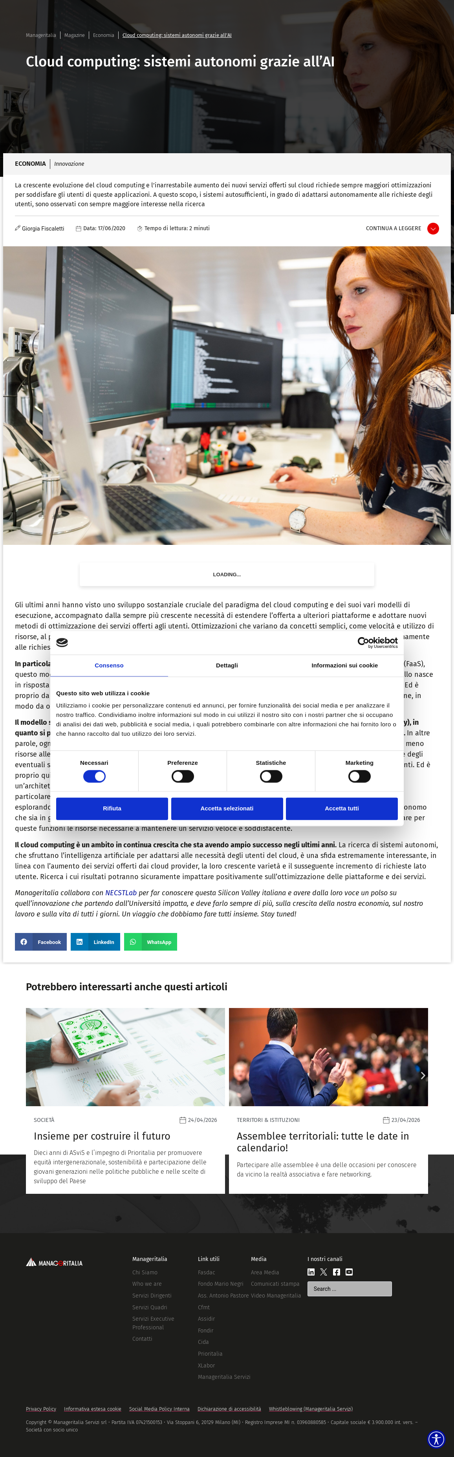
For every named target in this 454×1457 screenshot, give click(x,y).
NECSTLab (121, 893)
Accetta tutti (342, 808)
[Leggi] (224, 1101)
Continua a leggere (393, 228)
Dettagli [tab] (227, 665)
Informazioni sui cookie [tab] (345, 665)
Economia (103, 35)
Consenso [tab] (109, 665)
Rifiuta (112, 808)
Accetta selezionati (226, 808)
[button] (41, 942)
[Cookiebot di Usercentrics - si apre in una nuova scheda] (363, 643)
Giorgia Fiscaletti (43, 228)
